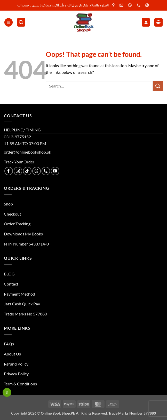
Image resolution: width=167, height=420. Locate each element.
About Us (12, 353)
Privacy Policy (16, 373)
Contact (11, 283)
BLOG (9, 273)
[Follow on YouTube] (55, 171)
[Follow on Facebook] (8, 171)
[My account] (146, 22)
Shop (8, 203)
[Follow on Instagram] (18, 171)
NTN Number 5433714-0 (26, 243)
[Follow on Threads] (36, 171)
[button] (8, 22)
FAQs (9, 343)
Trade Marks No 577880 (25, 313)
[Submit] (158, 86)
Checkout (12, 213)
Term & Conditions (20, 383)
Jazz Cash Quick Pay (22, 303)
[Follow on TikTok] (27, 171)
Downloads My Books (23, 233)
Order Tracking (17, 223)
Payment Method (19, 293)
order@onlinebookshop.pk (27, 151)
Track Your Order (19, 161)
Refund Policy (16, 363)
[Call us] (46, 171)
